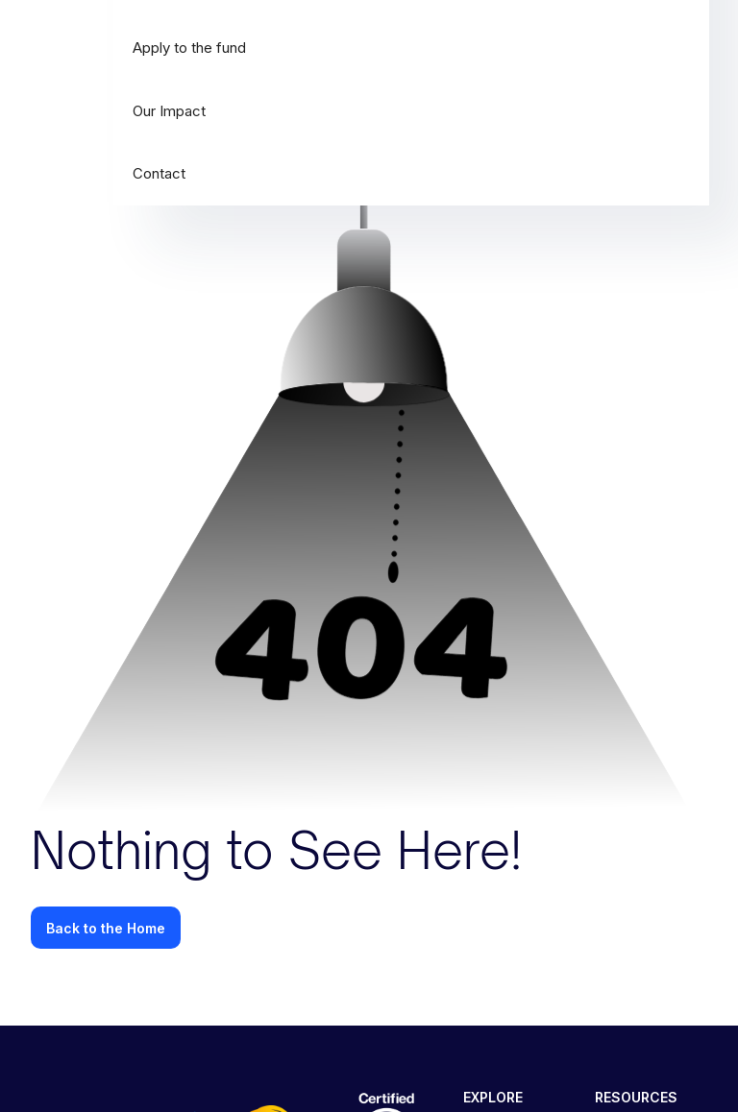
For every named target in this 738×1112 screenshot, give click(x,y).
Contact (159, 173)
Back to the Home (105, 928)
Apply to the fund (189, 47)
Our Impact (169, 111)
